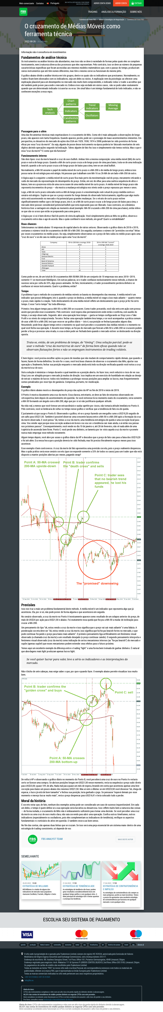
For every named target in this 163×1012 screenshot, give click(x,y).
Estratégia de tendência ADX (78, 886)
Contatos (40, 3)
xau (84, 945)
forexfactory (94, 945)
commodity (57, 945)
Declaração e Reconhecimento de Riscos (58, 999)
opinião (23, 945)
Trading (92, 11)
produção (33, 945)
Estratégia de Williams (35, 886)
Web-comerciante (26, 3)
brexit (126, 945)
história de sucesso (114, 945)
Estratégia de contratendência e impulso (120, 887)
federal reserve (44, 945)
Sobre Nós (136, 11)
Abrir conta (121, 3)
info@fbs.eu (29, 980)
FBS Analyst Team (52, 838)
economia (68, 945)
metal (77, 945)
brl (103, 945)
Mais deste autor (125, 839)
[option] (27, 934)
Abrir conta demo (102, 3)
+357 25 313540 (31, 977)
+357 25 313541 (44, 977)
